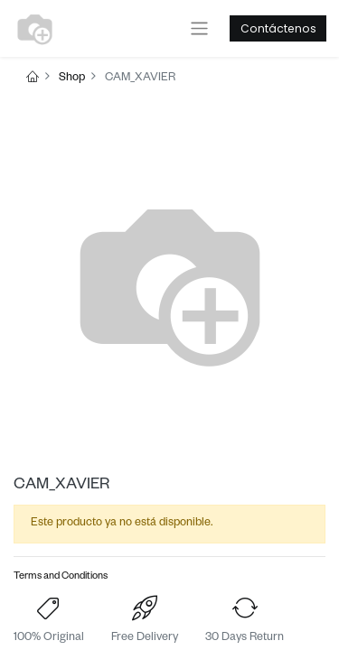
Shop (72, 78)
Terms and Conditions (61, 577)
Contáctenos (278, 28)
